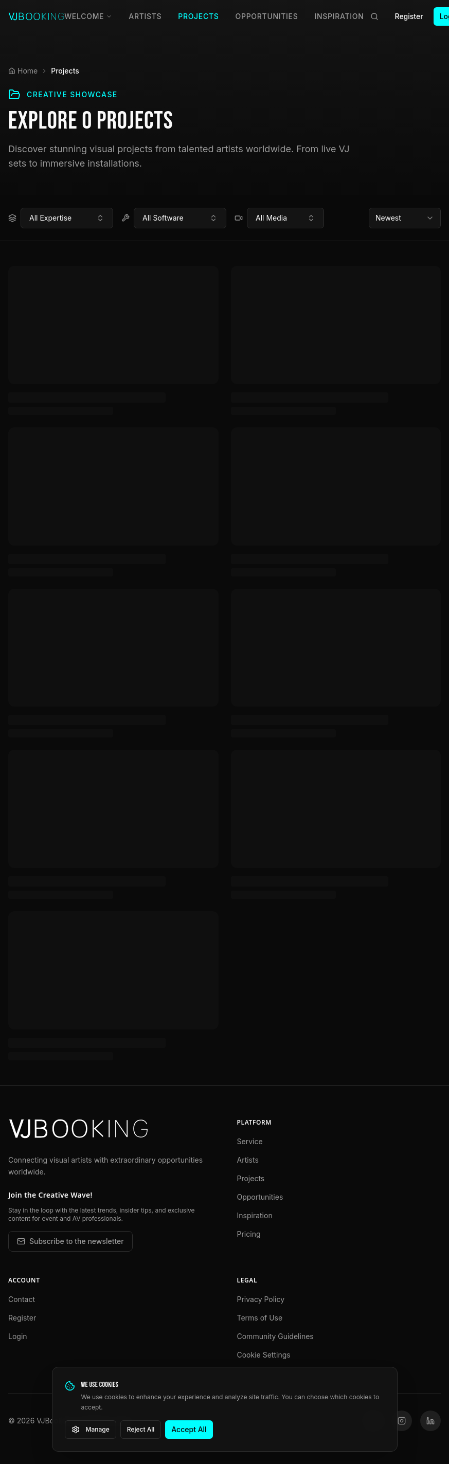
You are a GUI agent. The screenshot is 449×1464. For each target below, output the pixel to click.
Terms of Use (260, 1317)
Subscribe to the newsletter (70, 1241)
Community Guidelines (275, 1336)
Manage (90, 1429)
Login (17, 1336)
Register (409, 16)
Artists (145, 16)
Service (250, 1141)
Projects (198, 16)
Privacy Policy (261, 1299)
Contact (21, 1299)
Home (23, 70)
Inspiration (339, 16)
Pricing (249, 1234)
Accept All (188, 1429)
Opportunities (267, 16)
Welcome (88, 16)
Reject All (141, 1429)
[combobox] (67, 218)
